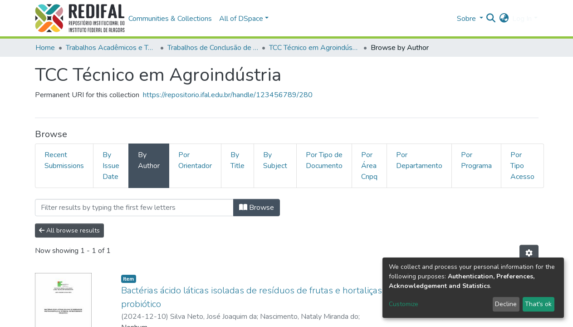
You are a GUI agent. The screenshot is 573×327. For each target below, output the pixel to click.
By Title (237, 160)
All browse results (69, 230)
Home (45, 48)
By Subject (275, 160)
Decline (506, 304)
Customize (403, 304)
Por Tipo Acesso (522, 166)
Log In (522, 19)
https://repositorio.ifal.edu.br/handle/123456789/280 (228, 95)
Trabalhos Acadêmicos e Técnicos (111, 48)
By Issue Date (111, 166)
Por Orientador (195, 160)
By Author (149, 160)
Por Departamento (419, 160)
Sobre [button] (467, 19)
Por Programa (476, 160)
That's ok (538, 304)
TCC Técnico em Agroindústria (314, 48)
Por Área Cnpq (369, 166)
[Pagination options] (529, 253)
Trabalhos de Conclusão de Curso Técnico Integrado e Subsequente (212, 48)
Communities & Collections (170, 19)
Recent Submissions (64, 160)
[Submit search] (490, 18)
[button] (503, 18)
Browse (256, 208)
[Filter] (134, 207)
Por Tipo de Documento (324, 160)
